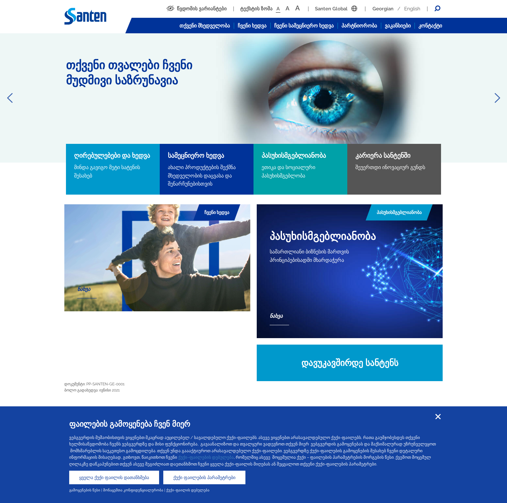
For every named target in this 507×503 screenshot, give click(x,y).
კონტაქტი (430, 26)
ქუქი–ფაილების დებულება (206, 457)
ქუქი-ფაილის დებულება (188, 490)
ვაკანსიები (398, 26)
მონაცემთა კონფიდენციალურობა (133, 490)
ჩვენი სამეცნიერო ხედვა (304, 26)
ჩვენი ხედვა (252, 26)
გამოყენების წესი (84, 490)
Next (497, 98)
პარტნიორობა (359, 26)
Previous (9, 98)
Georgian (383, 9)
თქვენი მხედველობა (204, 26)
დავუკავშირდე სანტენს (349, 363)
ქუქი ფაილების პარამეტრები (204, 477)
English (412, 9)
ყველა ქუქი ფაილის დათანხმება (114, 477)
